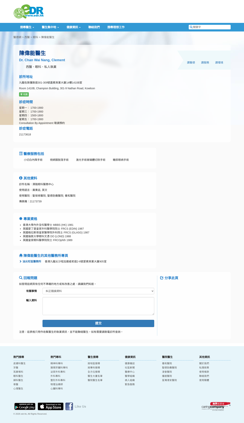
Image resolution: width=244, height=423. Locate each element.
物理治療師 (57, 384)
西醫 (27, 37)
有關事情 (31, 291)
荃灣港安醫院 (169, 380)
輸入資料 (31, 300)
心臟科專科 (57, 388)
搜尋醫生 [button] (27, 27)
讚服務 (205, 62)
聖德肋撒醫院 (169, 367)
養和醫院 (167, 363)
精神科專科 (57, 363)
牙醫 (15, 367)
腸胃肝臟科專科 (59, 367)
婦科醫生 (18, 380)
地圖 (24, 94)
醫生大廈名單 (95, 376)
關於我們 (204, 363)
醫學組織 (130, 376)
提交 (98, 323)
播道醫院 (167, 376)
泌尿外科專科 (58, 372)
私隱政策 (204, 367)
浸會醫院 (167, 372)
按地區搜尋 (94, 363)
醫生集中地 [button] (50, 27)
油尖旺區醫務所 (30, 261)
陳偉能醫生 (48, 37)
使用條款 (204, 372)
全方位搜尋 (94, 372)
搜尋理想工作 (115, 27)
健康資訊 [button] (74, 27)
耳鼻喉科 (18, 372)
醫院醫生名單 (95, 380)
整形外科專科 (58, 380)
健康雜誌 (130, 363)
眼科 (35, 37)
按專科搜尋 (94, 367)
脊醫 (15, 384)
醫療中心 (130, 372)
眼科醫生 (18, 376)
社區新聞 (130, 367)
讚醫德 (191, 62)
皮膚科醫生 (19, 363)
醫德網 (17, 37)
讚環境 (219, 62)
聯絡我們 (94, 27)
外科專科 (55, 376)
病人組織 (130, 380)
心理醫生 (18, 388)
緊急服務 (130, 384)
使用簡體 (204, 380)
